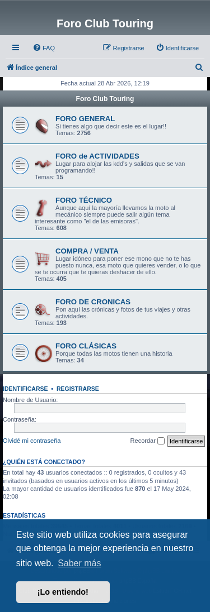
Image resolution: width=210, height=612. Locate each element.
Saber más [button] (79, 563)
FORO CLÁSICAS (85, 346)
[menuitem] (43, 48)
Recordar (147, 441)
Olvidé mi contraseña (31, 440)
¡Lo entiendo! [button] (63, 591)
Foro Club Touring (105, 99)
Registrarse (78, 388)
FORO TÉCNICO (83, 200)
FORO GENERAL (85, 118)
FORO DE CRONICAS (92, 302)
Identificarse (25, 388)
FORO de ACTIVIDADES (97, 156)
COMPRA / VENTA (87, 251)
